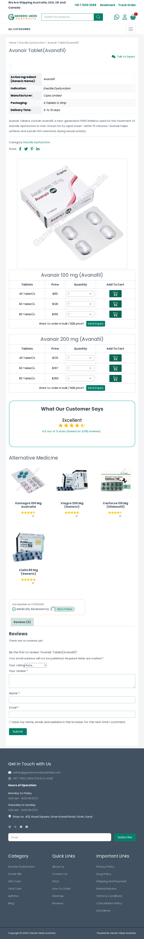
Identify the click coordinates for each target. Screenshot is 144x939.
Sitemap (58, 896)
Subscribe (125, 837)
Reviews (57, 903)
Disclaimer (103, 910)
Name (14, 693)
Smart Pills (15, 874)
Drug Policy (103, 874)
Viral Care (14, 888)
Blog (11, 903)
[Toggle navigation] (131, 29)
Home (12, 43)
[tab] (22, 622)
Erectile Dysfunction (32, 43)
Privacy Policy (105, 866)
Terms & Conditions (109, 896)
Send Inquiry (95, 323)
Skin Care (14, 881)
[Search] (98, 17)
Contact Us (60, 874)
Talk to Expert (123, 56)
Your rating (17, 665)
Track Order (127, 5)
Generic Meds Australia (43, 933)
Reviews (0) (22, 622)
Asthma (13, 896)
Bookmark (107, 5)
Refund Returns (106, 888)
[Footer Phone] (72, 778)
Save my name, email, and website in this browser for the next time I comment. (69, 722)
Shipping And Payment (111, 881)
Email (14, 708)
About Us (58, 866)
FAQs (55, 881)
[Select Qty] (80, 294)
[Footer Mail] (72, 772)
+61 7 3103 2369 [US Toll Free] (85, 5)
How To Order (61, 888)
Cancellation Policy (109, 903)
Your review (18, 671)
